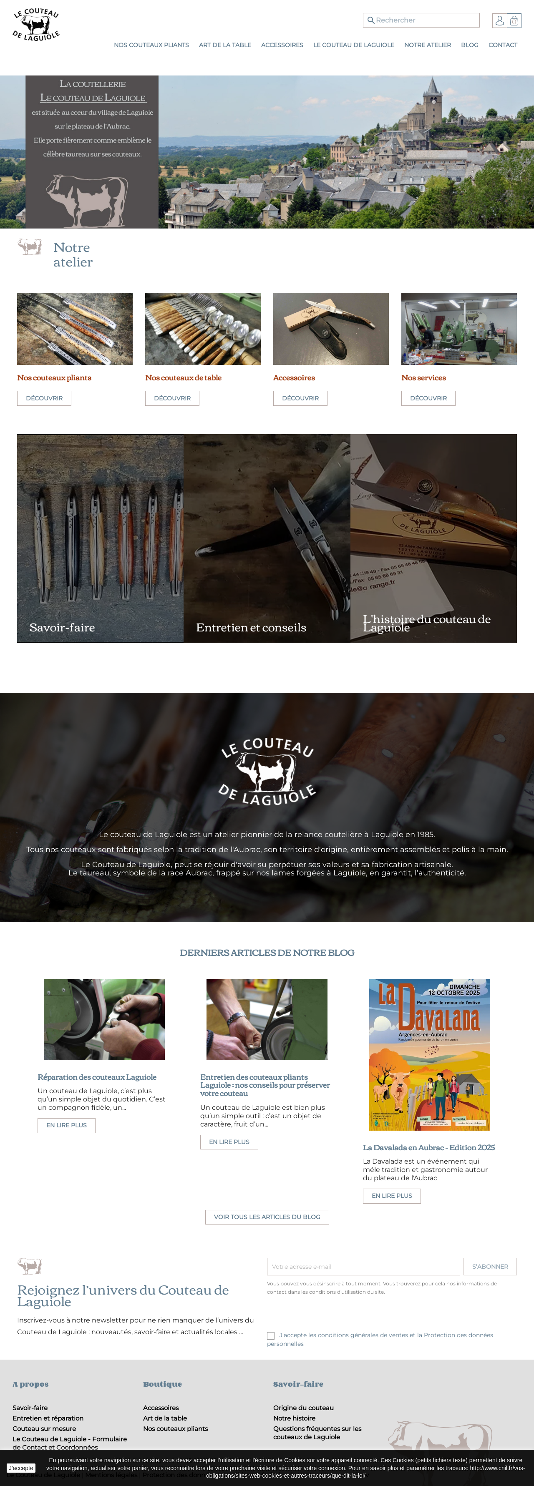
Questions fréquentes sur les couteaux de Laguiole (317, 1433)
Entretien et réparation (48, 1418)
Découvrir (44, 398)
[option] (267, 152)
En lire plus (66, 1125)
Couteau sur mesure (44, 1429)
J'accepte (21, 1468)
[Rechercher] (421, 20)
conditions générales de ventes (363, 1335)
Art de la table (165, 1418)
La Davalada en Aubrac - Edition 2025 (429, 1147)
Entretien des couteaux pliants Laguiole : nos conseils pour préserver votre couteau (265, 1084)
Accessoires (161, 1408)
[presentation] (336, 1314)
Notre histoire (294, 1418)
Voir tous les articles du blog (267, 1217)
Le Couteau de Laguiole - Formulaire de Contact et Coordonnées (70, 1443)
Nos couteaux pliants (175, 1429)
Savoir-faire (30, 1408)
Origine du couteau (303, 1408)
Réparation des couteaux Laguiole (97, 1076)
